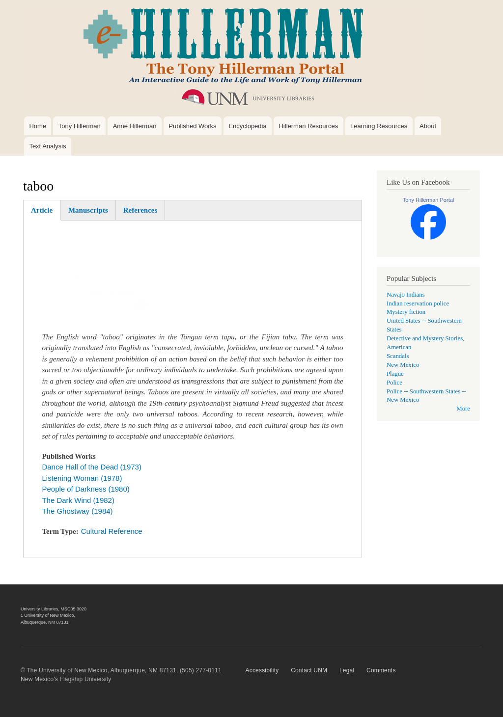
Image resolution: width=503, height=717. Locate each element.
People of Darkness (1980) (85, 489)
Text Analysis (47, 146)
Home (37, 126)
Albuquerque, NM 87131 (45, 622)
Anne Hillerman (135, 126)
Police (394, 382)
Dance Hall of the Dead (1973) (91, 467)
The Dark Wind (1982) (78, 500)
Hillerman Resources (308, 126)
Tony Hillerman (79, 126)
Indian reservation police (418, 303)
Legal (346, 670)
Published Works (192, 126)
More (463, 408)
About (427, 126)
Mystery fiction (406, 311)
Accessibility (262, 670)
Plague (395, 373)
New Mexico (403, 364)
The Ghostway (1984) (77, 511)
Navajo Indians (406, 294)
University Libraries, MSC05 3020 (53, 609)
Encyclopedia (247, 126)
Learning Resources (378, 126)
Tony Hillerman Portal (428, 200)
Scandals (398, 356)
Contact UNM (309, 670)
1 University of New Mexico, (48, 615)
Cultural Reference (111, 531)
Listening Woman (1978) (82, 478)
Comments (381, 670)
